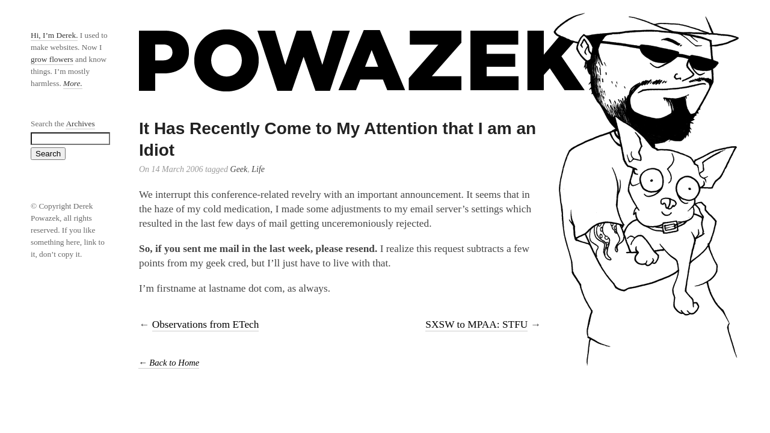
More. (72, 83)
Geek (239, 169)
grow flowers (52, 59)
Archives (80, 123)
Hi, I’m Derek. (54, 35)
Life (258, 169)
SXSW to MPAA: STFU (476, 324)
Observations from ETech (205, 324)
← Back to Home (168, 362)
